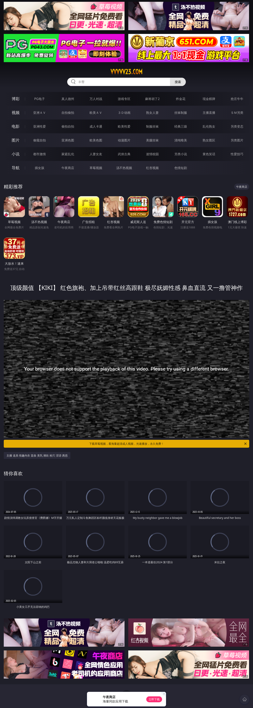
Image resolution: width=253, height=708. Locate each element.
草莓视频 (96, 168)
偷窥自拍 (39, 140)
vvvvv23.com (126, 72)
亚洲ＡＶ (39, 112)
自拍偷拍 (67, 112)
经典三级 (180, 126)
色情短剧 (180, 168)
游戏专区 (124, 99)
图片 (16, 140)
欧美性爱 (124, 126)
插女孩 (39, 168)
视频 (16, 112)
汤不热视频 (124, 168)
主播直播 (209, 112)
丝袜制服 (180, 112)
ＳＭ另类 (237, 112)
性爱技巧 (237, 154)
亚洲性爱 (39, 126)
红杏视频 (152, 168)
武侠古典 (124, 154)
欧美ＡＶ (96, 112)
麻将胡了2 (152, 99)
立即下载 (154, 699)
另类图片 (237, 140)
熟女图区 (209, 140)
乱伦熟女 (209, 126)
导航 (16, 167)
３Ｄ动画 (124, 112)
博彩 (16, 98)
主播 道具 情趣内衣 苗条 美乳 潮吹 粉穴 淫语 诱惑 (37, 455)
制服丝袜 (152, 126)
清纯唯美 (180, 140)
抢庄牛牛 (237, 99)
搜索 (178, 82)
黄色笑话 (209, 154)
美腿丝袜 (152, 140)
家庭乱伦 (67, 154)
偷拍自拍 (67, 126)
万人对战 (96, 99)
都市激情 (39, 154)
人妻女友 (96, 154)
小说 (16, 154)
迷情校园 (152, 154)
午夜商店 (67, 168)
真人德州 (67, 99)
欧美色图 (96, 140)
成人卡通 (96, 126)
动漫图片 (124, 140)
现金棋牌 (209, 99)
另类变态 (237, 126)
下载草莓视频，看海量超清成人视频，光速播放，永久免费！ (168, 443)
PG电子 (39, 99)
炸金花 (180, 99)
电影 (16, 126)
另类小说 (180, 154)
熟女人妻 (152, 112)
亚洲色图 (67, 140)
